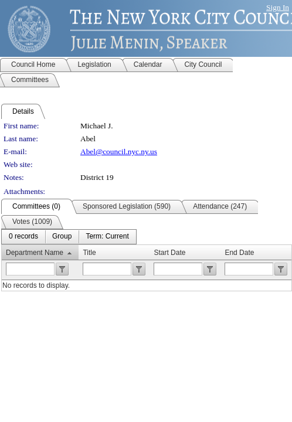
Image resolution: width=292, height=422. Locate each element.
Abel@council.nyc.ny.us (118, 151)
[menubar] (69, 236)
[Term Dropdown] (107, 237)
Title (89, 253)
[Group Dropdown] (62, 237)
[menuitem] (23, 237)
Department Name (34, 253)
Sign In (277, 7)
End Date (239, 253)
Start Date (169, 253)
